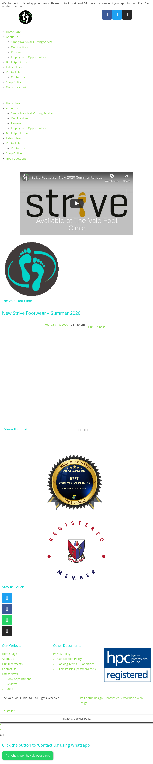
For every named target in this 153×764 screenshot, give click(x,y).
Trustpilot (8, 711)
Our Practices (19, 47)
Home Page (13, 32)
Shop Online (14, 82)
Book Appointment (18, 62)
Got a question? (16, 87)
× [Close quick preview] (1, 725)
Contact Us (13, 72)
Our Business (96, 327)
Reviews (16, 52)
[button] (76, 95)
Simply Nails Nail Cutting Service (32, 42)
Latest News (14, 67)
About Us (12, 37)
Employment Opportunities (28, 57)
